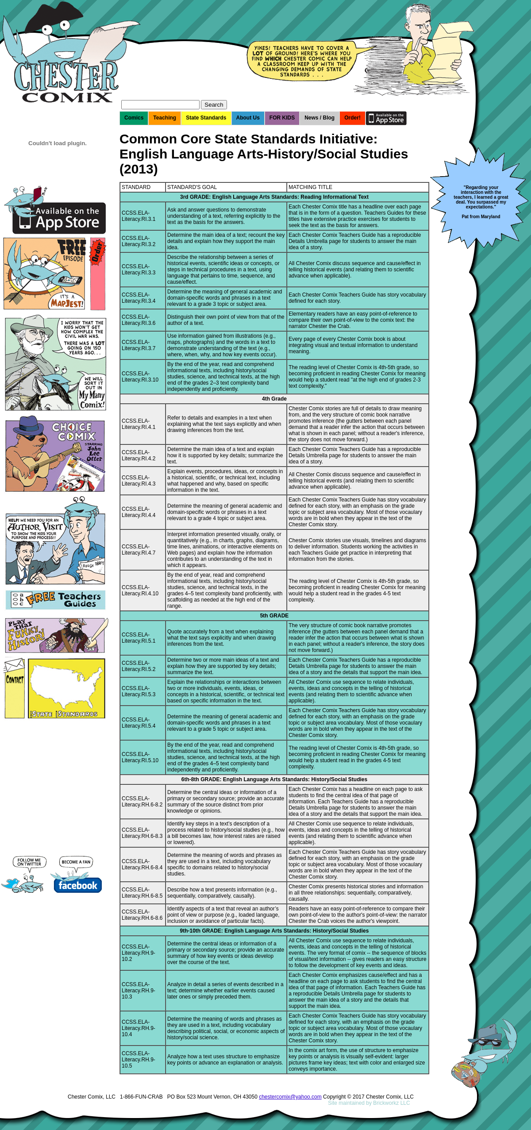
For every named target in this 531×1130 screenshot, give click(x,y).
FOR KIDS (282, 118)
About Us (248, 118)
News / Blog (319, 118)
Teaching (164, 118)
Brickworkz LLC (391, 1103)
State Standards (206, 118)
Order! (352, 118)
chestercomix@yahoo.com (290, 1097)
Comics (133, 118)
